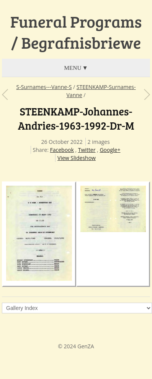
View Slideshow (76, 157)
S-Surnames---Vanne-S (44, 87)
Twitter (87, 149)
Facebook (62, 149)
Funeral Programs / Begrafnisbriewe (76, 32)
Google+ (110, 149)
